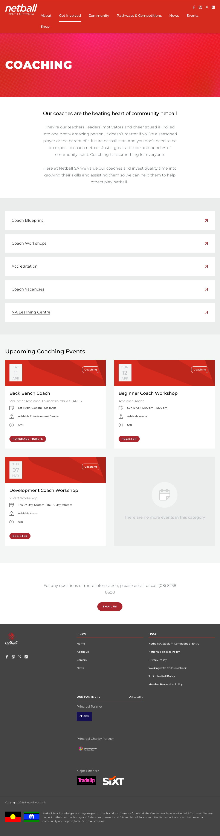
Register (129, 438)
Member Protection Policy (165, 684)
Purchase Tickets (27, 438)
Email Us (110, 606)
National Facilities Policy (164, 651)
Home (81, 643)
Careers (82, 659)
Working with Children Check (167, 668)
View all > (136, 697)
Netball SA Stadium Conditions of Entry (173, 643)
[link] (110, 220)
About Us (83, 651)
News (80, 668)
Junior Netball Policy (161, 676)
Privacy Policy (157, 659)
